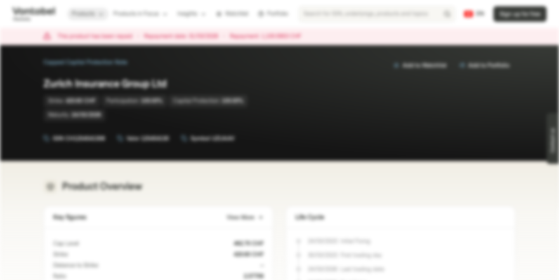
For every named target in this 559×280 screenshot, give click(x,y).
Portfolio (273, 13)
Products (88, 13)
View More (245, 217)
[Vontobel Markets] (33, 14)
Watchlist (232, 13)
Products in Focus (140, 13)
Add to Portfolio (484, 65)
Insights (192, 13)
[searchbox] (377, 14)
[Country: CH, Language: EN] (474, 14)
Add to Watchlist (419, 65)
